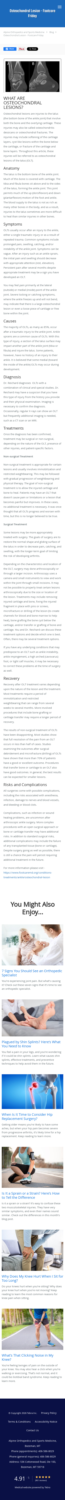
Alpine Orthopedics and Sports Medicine (23, 32)
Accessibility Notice (46, 1421)
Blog (51, 32)
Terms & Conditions (19, 1421)
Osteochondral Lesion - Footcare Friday (23, 35)
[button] (60, 7)
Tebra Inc (31, 1413)
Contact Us (32, 1430)
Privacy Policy (49, 1413)
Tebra (47, 1487)
